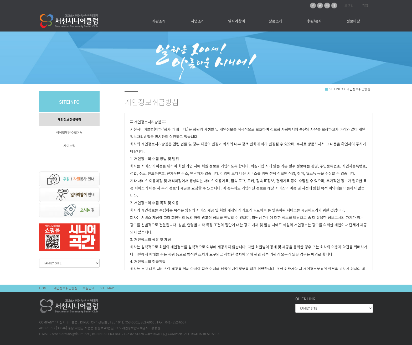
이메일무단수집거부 (69, 132)
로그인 (348, 5)
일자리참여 (236, 21)
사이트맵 (69, 145)
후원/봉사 (314, 21)
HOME (43, 288)
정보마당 (353, 21)
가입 (365, 5)
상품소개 (275, 21)
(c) (165, 334)
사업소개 (197, 21)
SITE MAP (107, 288)
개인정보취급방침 (69, 119)
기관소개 (159, 21)
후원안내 (88, 288)
